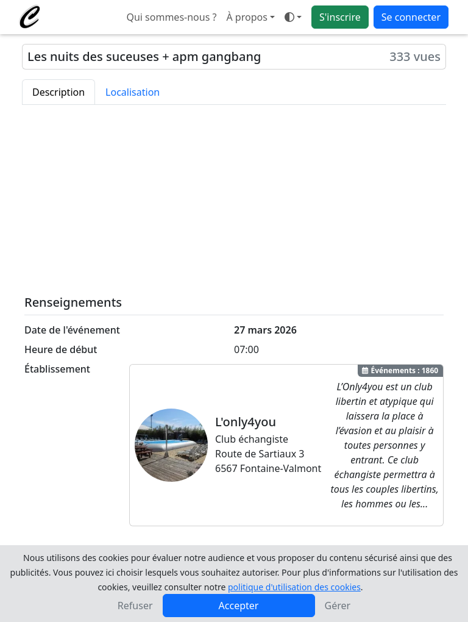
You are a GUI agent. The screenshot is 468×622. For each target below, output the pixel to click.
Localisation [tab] (132, 92)
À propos (246, 17)
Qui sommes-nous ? (171, 17)
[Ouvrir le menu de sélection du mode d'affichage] (293, 17)
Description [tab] (58, 92)
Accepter (239, 605)
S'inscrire (340, 17)
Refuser (135, 605)
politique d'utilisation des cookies (294, 587)
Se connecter (411, 17)
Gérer (338, 605)
